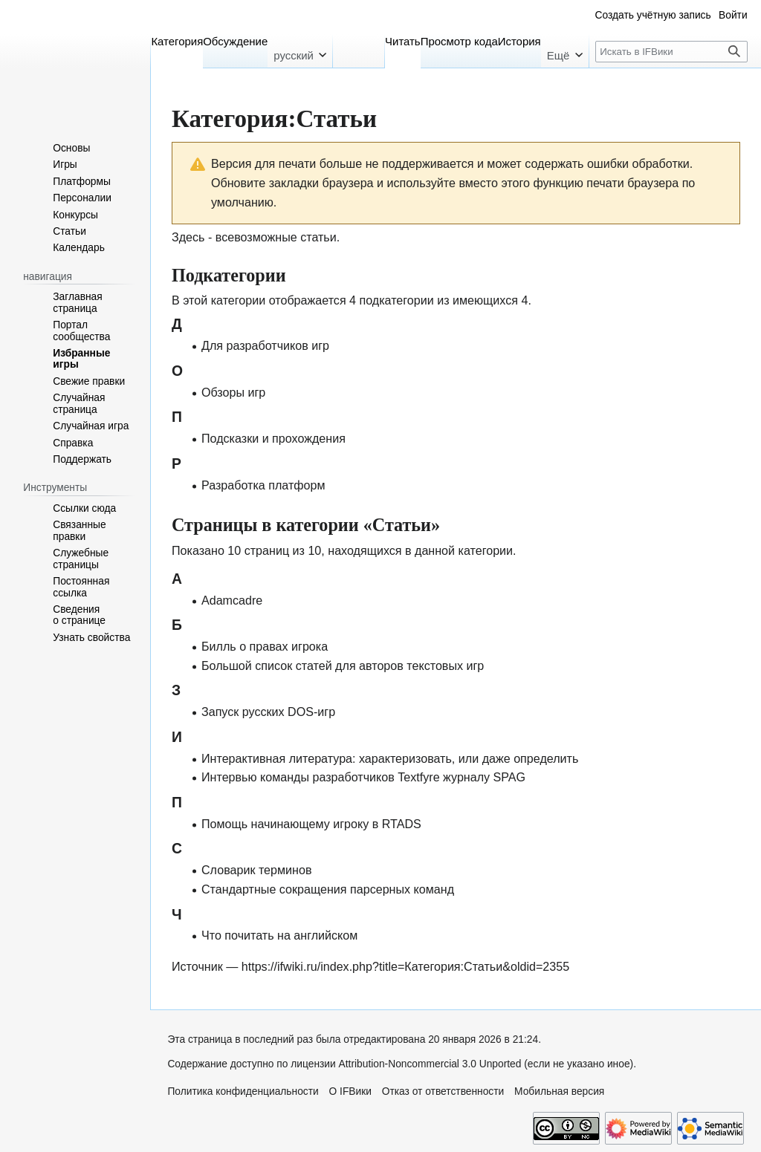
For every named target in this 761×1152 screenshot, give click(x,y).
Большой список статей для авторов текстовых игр (342, 665)
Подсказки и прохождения (273, 438)
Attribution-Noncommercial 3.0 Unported (430, 1064)
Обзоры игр (233, 392)
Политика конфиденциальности (242, 1091)
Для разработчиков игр (265, 345)
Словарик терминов (256, 869)
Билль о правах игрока (264, 646)
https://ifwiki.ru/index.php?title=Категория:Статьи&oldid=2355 (405, 966)
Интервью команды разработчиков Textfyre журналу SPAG (363, 777)
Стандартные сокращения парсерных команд (327, 889)
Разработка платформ (263, 485)
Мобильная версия (559, 1091)
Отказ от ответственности (443, 1091)
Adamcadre (231, 600)
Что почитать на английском (279, 935)
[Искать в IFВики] (671, 51)
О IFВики (350, 1091)
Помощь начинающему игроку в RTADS (311, 823)
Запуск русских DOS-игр (268, 711)
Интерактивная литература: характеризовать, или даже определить (389, 758)
